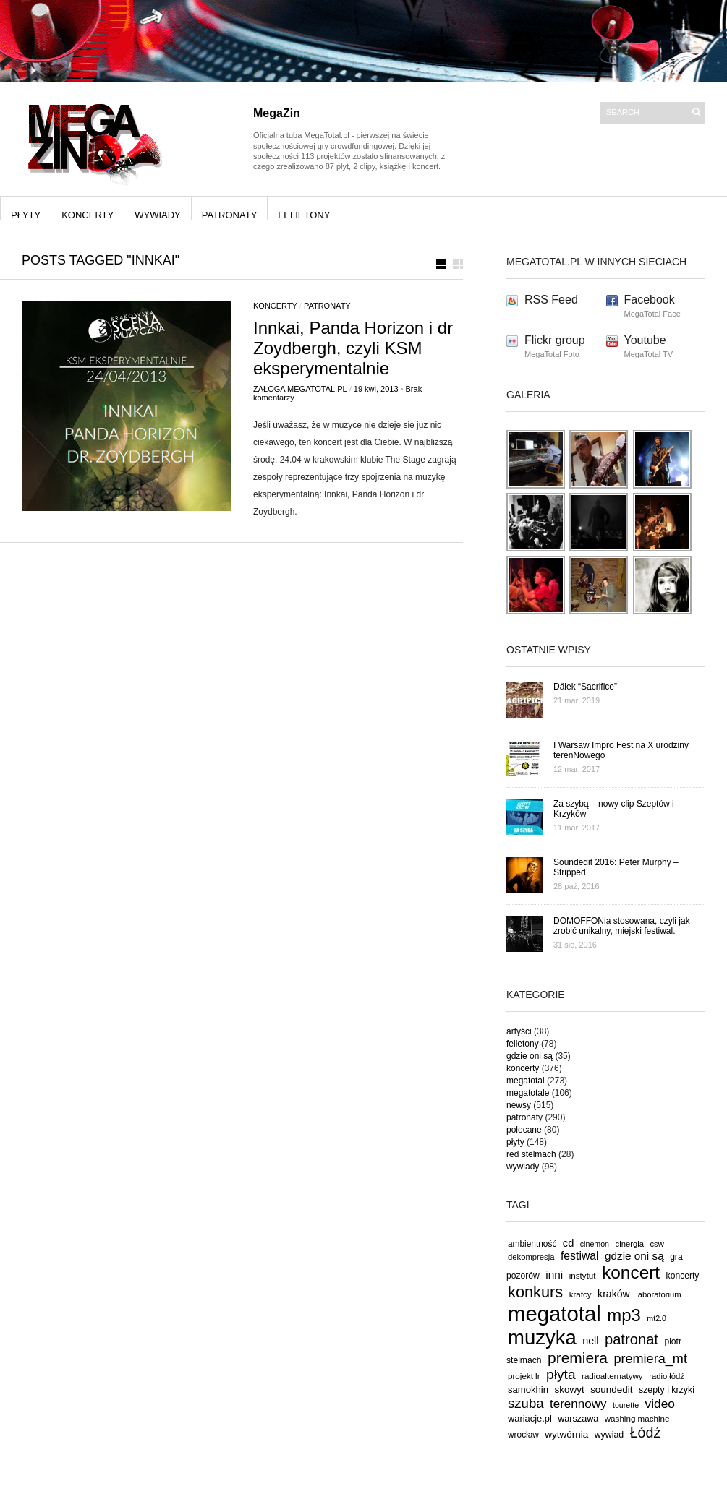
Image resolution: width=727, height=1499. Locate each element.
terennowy (578, 1404)
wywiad (609, 1435)
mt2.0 (656, 1318)
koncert (631, 1272)
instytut (582, 1275)
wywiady (158, 215)
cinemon (594, 1244)
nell (590, 1340)
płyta (561, 1374)
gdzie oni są (529, 1056)
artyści (519, 1031)
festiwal (580, 1256)
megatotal (525, 1080)
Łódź (645, 1432)
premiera (578, 1357)
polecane (524, 1130)
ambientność (532, 1244)
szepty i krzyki (666, 1390)
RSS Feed (551, 299)
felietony (304, 215)
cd (568, 1243)
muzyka (542, 1337)
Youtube (645, 340)
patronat (631, 1339)
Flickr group (554, 340)
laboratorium (658, 1294)
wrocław (523, 1435)
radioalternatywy (612, 1375)
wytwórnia (566, 1434)
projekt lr (524, 1375)
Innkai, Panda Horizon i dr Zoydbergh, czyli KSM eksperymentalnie (353, 348)
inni (554, 1274)
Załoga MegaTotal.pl (300, 389)
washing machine (637, 1418)
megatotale (527, 1093)
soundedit (611, 1389)
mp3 (624, 1315)
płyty (26, 215)
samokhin (528, 1389)
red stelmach (531, 1154)
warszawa (578, 1419)
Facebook (649, 299)
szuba (526, 1403)
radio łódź (666, 1376)
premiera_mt (650, 1359)
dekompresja (531, 1257)
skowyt (569, 1389)
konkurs (535, 1292)
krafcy (580, 1294)
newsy (518, 1105)
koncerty (87, 215)
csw (656, 1244)
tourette (626, 1405)
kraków (614, 1294)
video (660, 1403)
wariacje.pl (530, 1418)
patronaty (230, 215)
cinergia (630, 1244)
